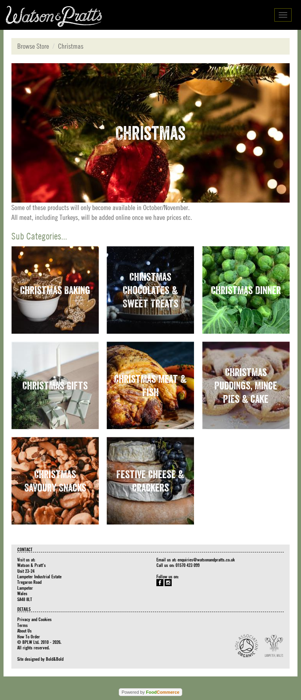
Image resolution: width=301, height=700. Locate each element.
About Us (24, 630)
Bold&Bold (54, 659)
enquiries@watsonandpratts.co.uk (206, 559)
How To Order (28, 636)
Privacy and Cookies (34, 619)
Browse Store (33, 46)
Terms (22, 625)
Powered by (150, 692)
